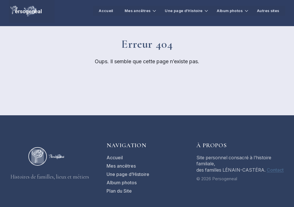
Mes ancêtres (131, 10)
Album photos (227, 10)
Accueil (99, 10)
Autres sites (267, 10)
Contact (275, 170)
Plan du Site (119, 191)
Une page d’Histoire (179, 10)
